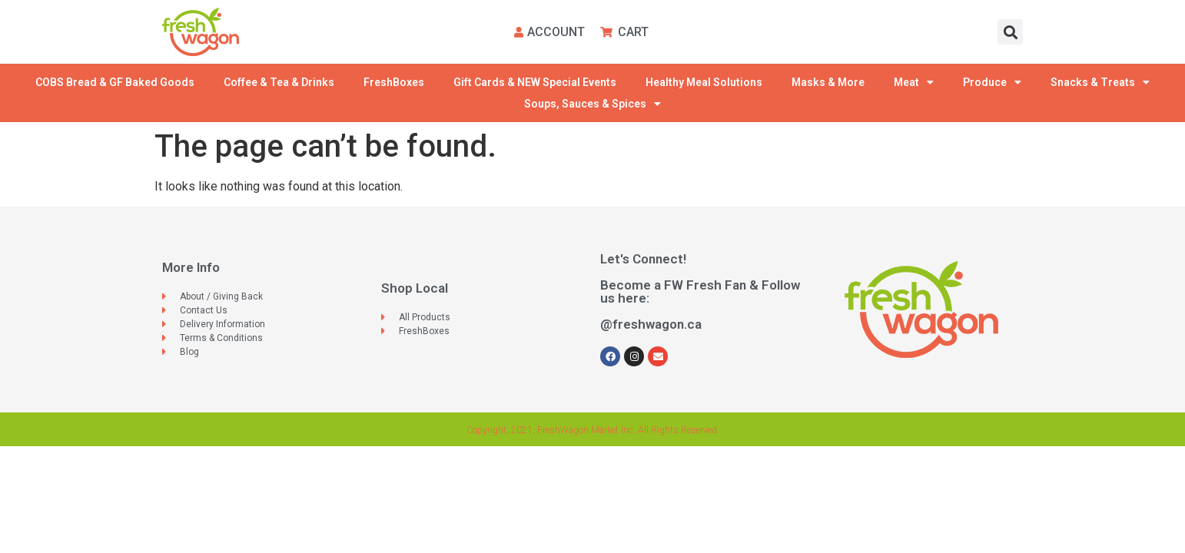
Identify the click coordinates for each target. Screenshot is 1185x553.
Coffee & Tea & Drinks (279, 82)
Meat (914, 82)
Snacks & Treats (1100, 82)
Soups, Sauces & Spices (592, 103)
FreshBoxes (393, 82)
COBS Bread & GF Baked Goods (114, 82)
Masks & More (828, 82)
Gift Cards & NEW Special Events (534, 82)
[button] (1010, 32)
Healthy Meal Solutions (704, 82)
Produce (992, 82)
